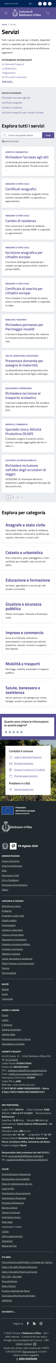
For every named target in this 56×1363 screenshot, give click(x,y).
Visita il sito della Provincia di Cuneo (19, 1272)
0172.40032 (12, 1059)
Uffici (4, 870)
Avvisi (5, 994)
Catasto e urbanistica (16, 152)
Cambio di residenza (20, 220)
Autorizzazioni (9, 925)
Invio (48, 135)
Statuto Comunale (11, 1212)
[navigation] (6, 13)
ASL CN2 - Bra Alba (12, 1276)
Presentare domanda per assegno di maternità (24, 363)
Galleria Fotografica (11, 1029)
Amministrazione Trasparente (16, 1174)
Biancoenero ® (30, 1351)
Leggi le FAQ (8, 1188)
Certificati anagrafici (20, 189)
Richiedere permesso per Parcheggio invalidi (24, 327)
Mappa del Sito (9, 1246)
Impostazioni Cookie (12, 1226)
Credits (5, 1231)
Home (4, 24)
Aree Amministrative (12, 866)
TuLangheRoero (9, 1281)
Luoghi (5, 1020)
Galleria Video (8, 1034)
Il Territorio (7, 1025)
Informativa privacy (11, 1217)
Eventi (5, 1015)
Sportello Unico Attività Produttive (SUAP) (23, 431)
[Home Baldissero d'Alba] (26, 13)
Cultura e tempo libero (13, 935)
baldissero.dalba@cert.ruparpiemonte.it (27, 1070)
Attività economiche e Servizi (16, 1039)
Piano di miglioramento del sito (17, 1184)
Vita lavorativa (9, 973)
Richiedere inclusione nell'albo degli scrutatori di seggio (25, 470)
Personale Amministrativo (14, 885)
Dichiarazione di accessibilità (16, 1179)
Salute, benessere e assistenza (21, 355)
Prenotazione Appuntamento (16, 1193)
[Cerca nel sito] (48, 13)
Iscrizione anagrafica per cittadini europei (24, 254)
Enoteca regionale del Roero (16, 1291)
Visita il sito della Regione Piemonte (19, 1267)
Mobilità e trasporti (16, 319)
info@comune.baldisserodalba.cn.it (25, 1074)
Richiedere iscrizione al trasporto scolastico (22, 395)
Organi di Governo (11, 861)
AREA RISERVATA (26, 1358)
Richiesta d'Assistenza (13, 1203)
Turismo (5, 968)
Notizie (5, 989)
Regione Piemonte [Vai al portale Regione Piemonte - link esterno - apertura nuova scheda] (11, 3)
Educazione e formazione (18, 388)
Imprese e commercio (16, 424)
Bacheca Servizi (9, 1207)
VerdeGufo (7, 1300)
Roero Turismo (9, 1286)
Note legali (7, 1222)
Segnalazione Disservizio (14, 1198)
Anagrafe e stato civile (17, 183)
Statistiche (7, 1241)
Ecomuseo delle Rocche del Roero (18, 1295)
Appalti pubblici (9, 920)
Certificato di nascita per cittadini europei (24, 291)
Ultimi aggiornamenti (12, 1236)
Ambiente (6, 911)
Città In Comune (24, 1344)
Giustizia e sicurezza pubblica (20, 460)
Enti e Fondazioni (10, 880)
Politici (5, 889)
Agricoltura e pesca (11, 906)
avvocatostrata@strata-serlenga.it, (26, 1156)
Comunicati (7, 999)
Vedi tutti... (7, 81)
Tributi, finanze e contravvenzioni (18, 963)
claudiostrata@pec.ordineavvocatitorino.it (27, 1159)
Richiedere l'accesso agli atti (27, 157)
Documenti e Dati (10, 875)
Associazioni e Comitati (13, 1044)
